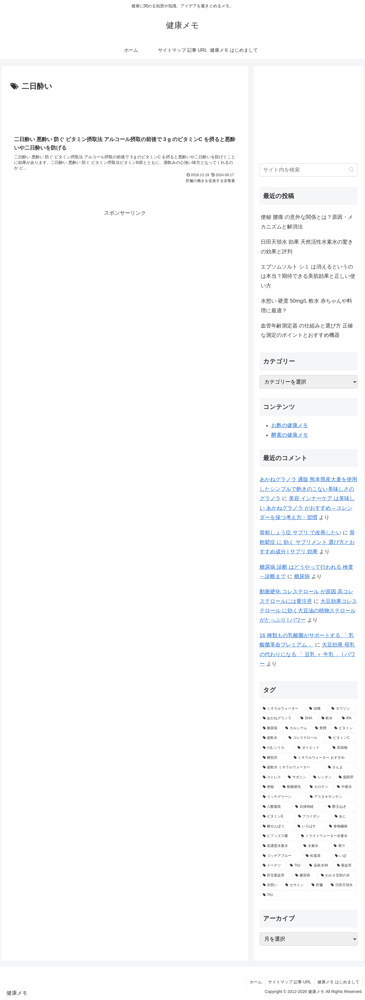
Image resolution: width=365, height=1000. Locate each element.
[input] (309, 169)
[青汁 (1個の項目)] (344, 846)
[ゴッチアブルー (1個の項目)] (281, 856)
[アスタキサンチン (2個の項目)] (332, 797)
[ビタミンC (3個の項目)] (341, 738)
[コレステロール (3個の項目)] (305, 738)
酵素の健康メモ (289, 435)
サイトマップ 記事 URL (289, 982)
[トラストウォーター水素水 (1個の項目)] (327, 836)
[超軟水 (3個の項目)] (272, 738)
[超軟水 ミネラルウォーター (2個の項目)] (292, 767)
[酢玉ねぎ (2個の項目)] (341, 807)
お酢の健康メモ (289, 425)
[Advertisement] (125, 109)
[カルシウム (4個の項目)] (297, 728)
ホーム (256, 982)
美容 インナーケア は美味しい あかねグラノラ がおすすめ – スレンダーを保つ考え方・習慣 (307, 507)
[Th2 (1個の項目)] (296, 865)
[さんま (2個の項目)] (341, 767)
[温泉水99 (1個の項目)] (320, 865)
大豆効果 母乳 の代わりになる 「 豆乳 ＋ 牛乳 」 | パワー (307, 654)
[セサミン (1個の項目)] (295, 885)
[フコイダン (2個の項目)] (313, 816)
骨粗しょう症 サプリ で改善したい (300, 532)
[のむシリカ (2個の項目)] (277, 747)
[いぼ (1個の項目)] (344, 856)
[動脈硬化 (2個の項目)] (293, 787)
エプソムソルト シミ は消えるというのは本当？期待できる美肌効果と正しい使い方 (308, 276)
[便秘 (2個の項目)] (269, 787)
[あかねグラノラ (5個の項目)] (278, 718)
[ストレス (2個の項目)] (272, 777)
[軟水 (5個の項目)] (328, 718)
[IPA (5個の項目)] (348, 718)
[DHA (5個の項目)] (307, 718)
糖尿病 (302, 576)
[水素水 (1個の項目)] (315, 846)
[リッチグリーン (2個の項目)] (283, 797)
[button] (351, 169)
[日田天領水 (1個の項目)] (342, 885)
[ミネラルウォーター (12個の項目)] (283, 708)
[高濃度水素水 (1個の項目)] (280, 846)
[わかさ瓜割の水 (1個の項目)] (337, 875)
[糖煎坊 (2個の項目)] (275, 757)
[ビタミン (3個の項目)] (344, 728)
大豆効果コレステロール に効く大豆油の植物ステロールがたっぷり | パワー (308, 610)
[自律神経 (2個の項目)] (308, 807)
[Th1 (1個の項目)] (308, 895)
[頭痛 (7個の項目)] (317, 708)
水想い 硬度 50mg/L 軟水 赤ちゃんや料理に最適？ (306, 305)
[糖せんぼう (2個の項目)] (277, 826)
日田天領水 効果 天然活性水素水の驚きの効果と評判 (307, 246)
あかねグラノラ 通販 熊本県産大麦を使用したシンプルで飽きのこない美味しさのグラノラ (308, 488)
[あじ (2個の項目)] (344, 816)
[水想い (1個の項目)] (271, 885)
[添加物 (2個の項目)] (343, 747)
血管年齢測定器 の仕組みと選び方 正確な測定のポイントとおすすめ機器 (307, 330)
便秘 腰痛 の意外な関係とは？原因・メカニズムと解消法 (307, 221)
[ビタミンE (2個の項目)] (277, 816)
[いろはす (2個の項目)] (310, 826)
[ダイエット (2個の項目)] (312, 747)
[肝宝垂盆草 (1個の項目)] (276, 875)
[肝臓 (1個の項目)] (318, 885)
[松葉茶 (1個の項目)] (317, 856)
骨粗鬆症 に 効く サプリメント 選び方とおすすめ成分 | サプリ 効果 (307, 542)
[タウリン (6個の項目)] (343, 708)
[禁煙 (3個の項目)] (321, 728)
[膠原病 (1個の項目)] (305, 875)
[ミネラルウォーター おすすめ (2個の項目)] (324, 757)
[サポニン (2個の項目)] (297, 777)
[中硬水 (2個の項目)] (345, 787)
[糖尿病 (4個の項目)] (271, 728)
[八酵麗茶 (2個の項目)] (276, 807)
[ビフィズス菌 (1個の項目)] (279, 836)
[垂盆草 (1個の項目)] (345, 865)
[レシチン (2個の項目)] (323, 777)
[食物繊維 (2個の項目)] (341, 826)
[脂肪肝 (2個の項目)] (346, 777)
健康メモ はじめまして (338, 982)
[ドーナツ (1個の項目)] (273, 865)
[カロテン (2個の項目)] (320, 787)
